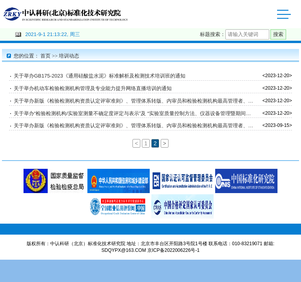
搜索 (278, 35)
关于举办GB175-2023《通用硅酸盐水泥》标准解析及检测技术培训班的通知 (99, 77)
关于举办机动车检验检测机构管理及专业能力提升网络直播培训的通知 (93, 89)
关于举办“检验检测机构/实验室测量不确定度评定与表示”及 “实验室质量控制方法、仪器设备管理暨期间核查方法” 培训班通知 (134, 115)
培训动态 (69, 57)
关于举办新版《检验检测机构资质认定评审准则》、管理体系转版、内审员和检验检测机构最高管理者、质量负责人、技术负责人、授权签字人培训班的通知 (134, 102)
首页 (45, 57)
